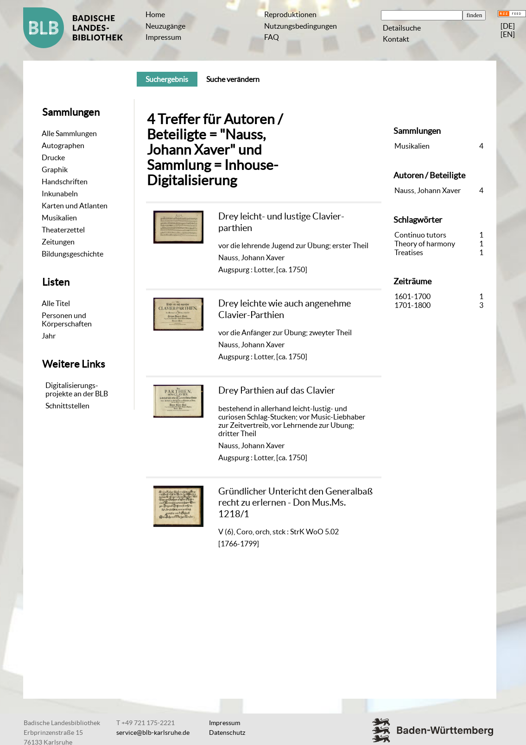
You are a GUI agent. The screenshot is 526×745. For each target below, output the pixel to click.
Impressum (163, 37)
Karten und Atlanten (75, 205)
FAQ (271, 37)
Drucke (53, 157)
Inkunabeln (60, 193)
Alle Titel (56, 303)
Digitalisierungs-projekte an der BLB (76, 389)
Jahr (49, 336)
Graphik (55, 169)
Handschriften (65, 181)
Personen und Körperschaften (67, 319)
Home (155, 14)
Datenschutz (227, 732)
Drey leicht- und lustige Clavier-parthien (281, 221)
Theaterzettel (63, 229)
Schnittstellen (67, 405)
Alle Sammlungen (69, 133)
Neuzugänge (165, 26)
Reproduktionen (290, 14)
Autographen (63, 145)
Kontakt (396, 39)
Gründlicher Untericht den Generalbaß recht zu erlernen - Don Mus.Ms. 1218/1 (295, 502)
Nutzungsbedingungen (300, 26)
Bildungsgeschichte (72, 254)
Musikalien (59, 217)
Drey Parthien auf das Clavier (276, 390)
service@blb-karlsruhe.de (153, 732)
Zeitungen (58, 242)
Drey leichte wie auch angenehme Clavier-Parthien (284, 308)
